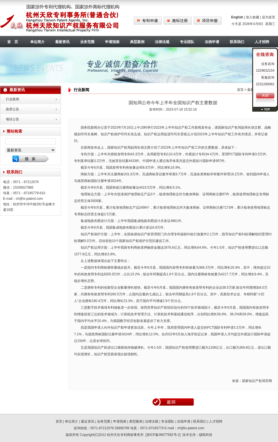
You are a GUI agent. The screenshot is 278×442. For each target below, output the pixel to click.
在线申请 (212, 42)
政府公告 (12, 109)
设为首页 (268, 17)
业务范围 (87, 42)
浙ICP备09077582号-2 (163, 435)
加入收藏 (252, 17)
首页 (240, 90)
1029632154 (265, 71)
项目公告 (12, 119)
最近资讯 (87, 421)
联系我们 (237, 42)
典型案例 (137, 42)
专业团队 (187, 42)
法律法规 (162, 42)
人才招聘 (215, 421)
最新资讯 (62, 42)
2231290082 (265, 84)
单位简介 (37, 42)
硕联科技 (205, 435)
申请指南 (112, 42)
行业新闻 (12, 99)
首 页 (12, 42)
